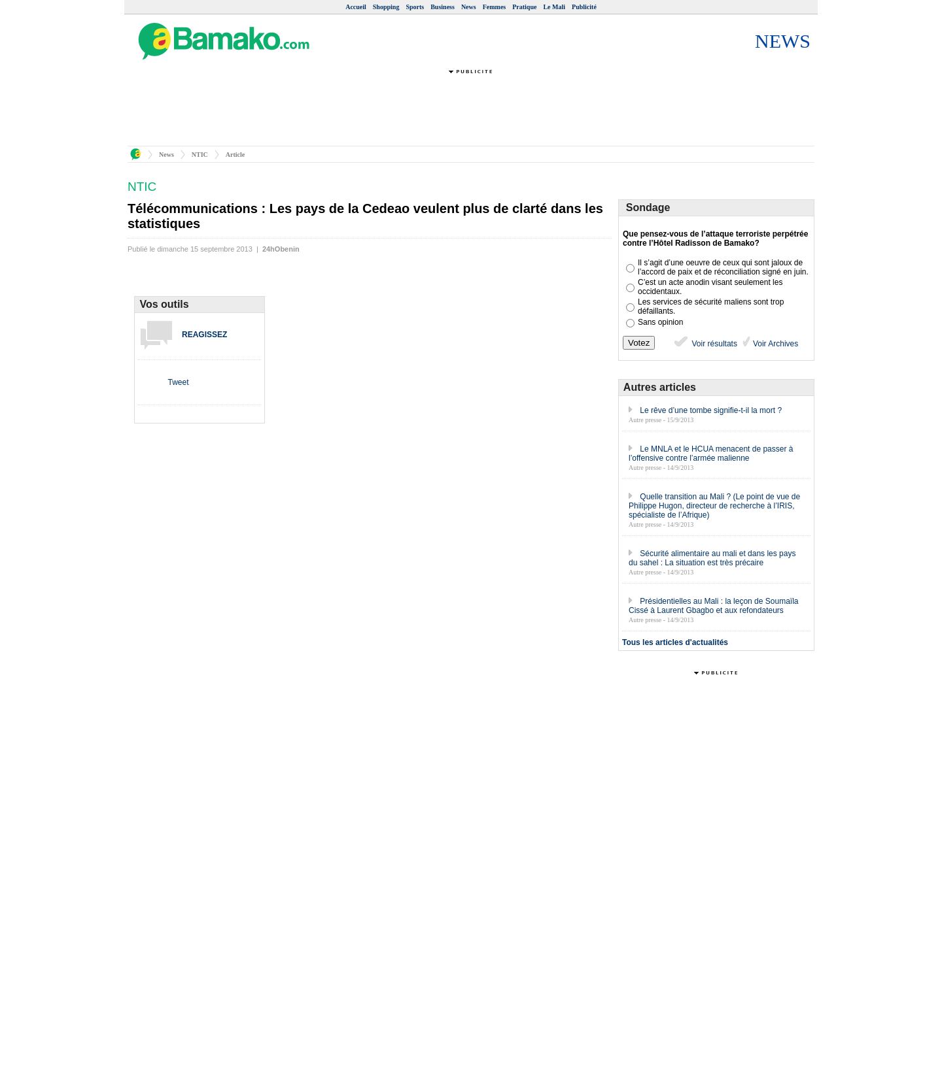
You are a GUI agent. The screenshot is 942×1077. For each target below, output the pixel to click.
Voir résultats (704, 343)
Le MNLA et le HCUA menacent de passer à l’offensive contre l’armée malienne (711, 453)
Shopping (386, 6)
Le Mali (554, 6)
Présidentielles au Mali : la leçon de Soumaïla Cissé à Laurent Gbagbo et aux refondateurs (713, 606)
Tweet (177, 382)
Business (442, 6)
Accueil (355, 6)
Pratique (524, 6)
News (468, 6)
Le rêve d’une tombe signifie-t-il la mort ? (711, 410)
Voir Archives (775, 343)
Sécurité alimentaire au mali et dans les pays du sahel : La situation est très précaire (712, 558)
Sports (415, 6)
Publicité (584, 6)
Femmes (494, 6)
